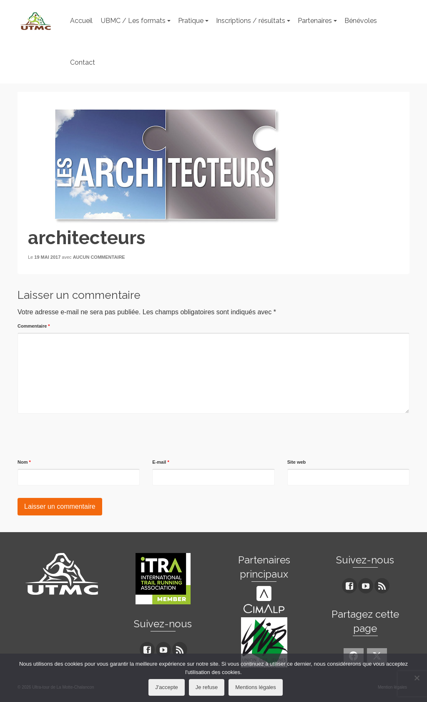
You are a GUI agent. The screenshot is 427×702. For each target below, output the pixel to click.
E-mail (160, 462)
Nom (24, 462)
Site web (296, 462)
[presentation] (81, 436)
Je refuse (207, 687)
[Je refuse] (416, 678)
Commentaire (34, 325)
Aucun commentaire (99, 257)
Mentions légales (255, 687)
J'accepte (166, 687)
